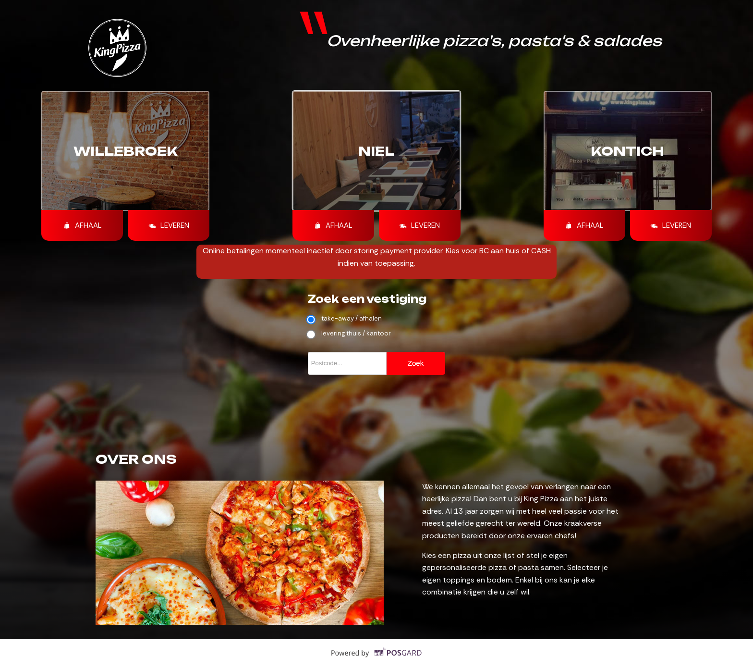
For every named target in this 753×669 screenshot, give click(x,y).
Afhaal (82, 225)
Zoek (416, 363)
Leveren (168, 225)
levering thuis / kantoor (349, 333)
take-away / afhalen (345, 318)
